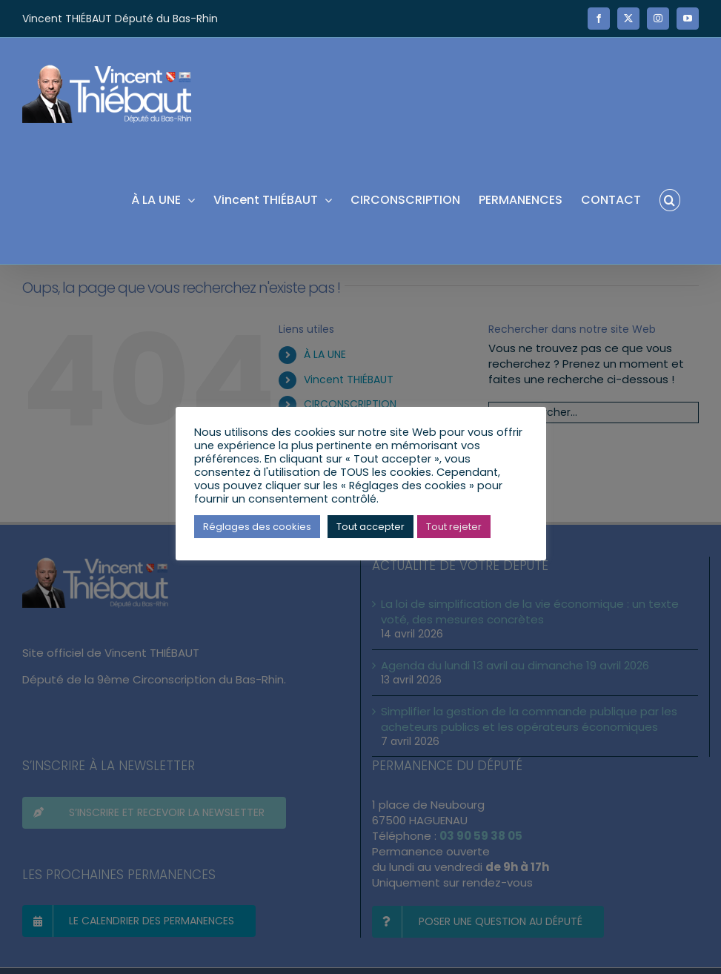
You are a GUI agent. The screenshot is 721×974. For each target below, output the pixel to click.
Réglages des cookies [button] (257, 527)
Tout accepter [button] (370, 527)
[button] (669, 199)
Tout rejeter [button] (454, 527)
